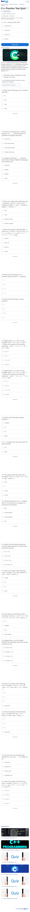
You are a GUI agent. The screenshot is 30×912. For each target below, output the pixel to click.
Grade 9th (9, 13)
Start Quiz (15, 44)
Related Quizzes (5, 826)
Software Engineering (7, 11)
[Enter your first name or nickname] (11, 85)
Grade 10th (13, 13)
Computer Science (6, 10)
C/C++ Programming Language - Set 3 (9, 862)
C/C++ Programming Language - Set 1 (9, 837)
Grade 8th (5, 13)
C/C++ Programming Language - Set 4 (9, 886)
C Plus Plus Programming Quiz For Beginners (11, 850)
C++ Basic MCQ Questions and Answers (10, 898)
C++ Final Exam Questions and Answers (10, 874)
